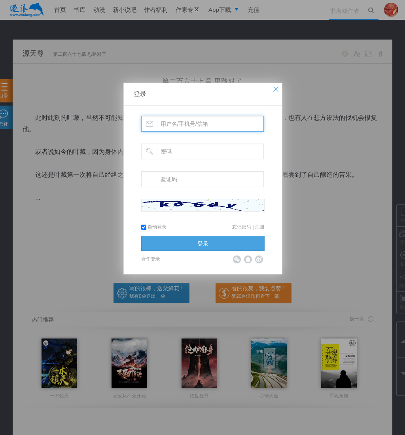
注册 (260, 227)
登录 (140, 94)
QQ (248, 259)
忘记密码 (241, 227)
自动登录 (154, 227)
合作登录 (150, 259)
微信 (237, 259)
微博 (259, 259)
